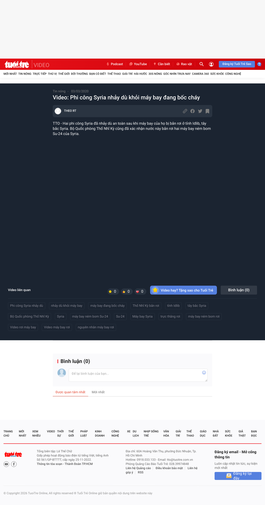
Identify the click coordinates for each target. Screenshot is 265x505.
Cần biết (161, 64)
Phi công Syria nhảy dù (26, 306)
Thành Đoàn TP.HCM (79, 464)
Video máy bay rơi (57, 327)
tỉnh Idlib (173, 306)
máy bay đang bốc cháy (107, 306)
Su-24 (120, 316)
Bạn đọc (254, 433)
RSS (141, 472)
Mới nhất (10, 73)
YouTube (138, 64)
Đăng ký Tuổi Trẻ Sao (237, 64)
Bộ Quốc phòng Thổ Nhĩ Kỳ (29, 316)
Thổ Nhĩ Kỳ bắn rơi (145, 306)
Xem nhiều (36, 433)
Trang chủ (8, 433)
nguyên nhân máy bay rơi (96, 327)
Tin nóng (24, 73)
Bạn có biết (97, 73)
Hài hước (140, 73)
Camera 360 (200, 73)
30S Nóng (155, 73)
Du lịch (136, 433)
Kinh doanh (100, 433)
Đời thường (79, 73)
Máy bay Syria (142, 316)
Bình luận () (239, 290)
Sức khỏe (217, 73)
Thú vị (52, 73)
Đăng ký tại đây (242, 476)
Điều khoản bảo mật (169, 468)
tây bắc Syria (197, 306)
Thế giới (64, 73)
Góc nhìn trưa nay (177, 73)
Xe (128, 431)
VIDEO (41, 65)
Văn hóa (166, 433)
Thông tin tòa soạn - (51, 464)
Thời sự (60, 433)
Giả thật (242, 433)
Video (51, 431)
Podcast (114, 64)
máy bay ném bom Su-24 (90, 316)
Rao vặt (184, 64)
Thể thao (114, 73)
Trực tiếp (40, 73)
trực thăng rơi (170, 316)
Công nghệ (233, 73)
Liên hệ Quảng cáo (138, 468)
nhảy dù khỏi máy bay (67, 306)
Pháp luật (84, 433)
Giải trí (127, 73)
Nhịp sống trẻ (151, 433)
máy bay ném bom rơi (204, 316)
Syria (60, 316)
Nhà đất (216, 433)
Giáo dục (203, 433)
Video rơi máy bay (23, 327)
